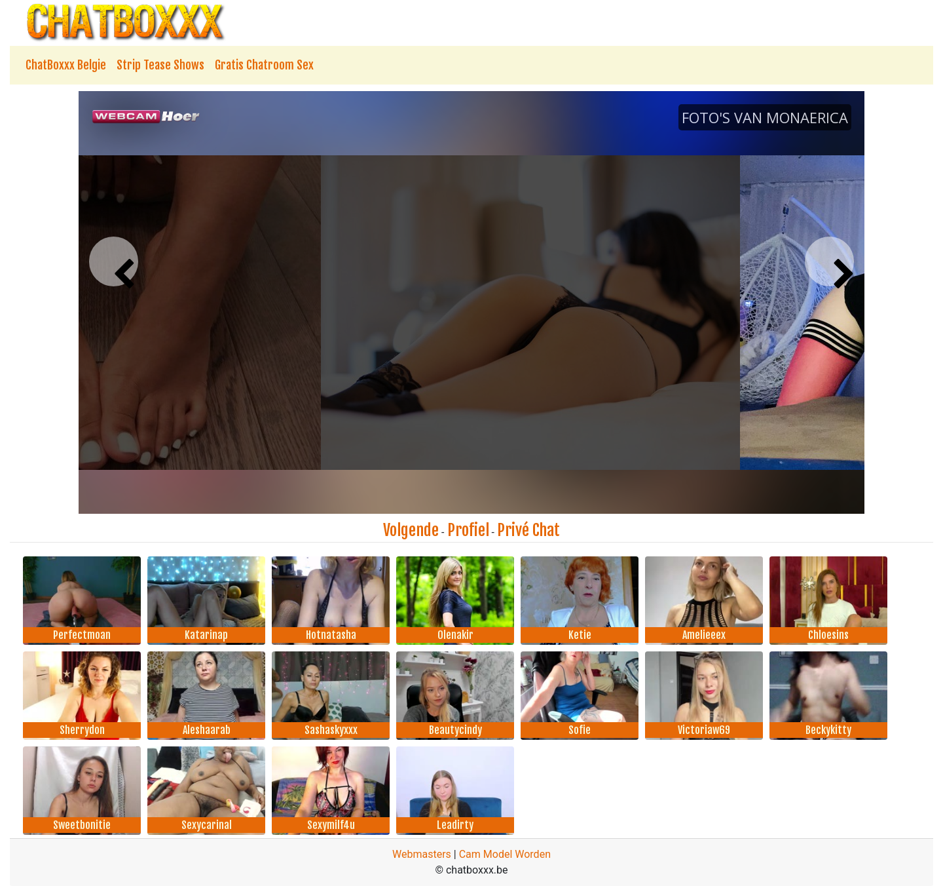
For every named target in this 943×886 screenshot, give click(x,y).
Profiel (468, 530)
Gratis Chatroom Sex (264, 65)
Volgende (411, 530)
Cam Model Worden (505, 854)
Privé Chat (528, 530)
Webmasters (421, 854)
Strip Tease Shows (160, 65)
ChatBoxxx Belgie (66, 65)
